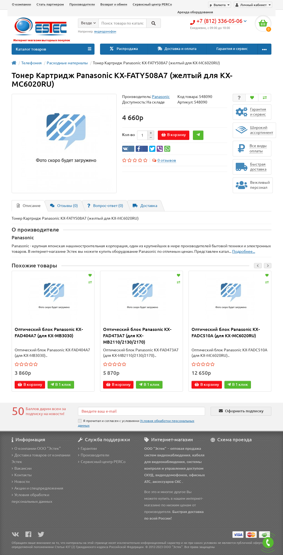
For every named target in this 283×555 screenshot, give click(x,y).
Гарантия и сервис (232, 49)
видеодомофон (105, 31)
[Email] (141, 411)
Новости (21, 481)
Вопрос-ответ (105, 205)
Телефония (31, 63)
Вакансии (22, 468)
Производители (82, 4)
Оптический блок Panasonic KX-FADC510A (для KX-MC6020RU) (226, 332)
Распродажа (124, 49)
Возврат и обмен (113, 4)
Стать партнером (50, 4)
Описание (29, 205)
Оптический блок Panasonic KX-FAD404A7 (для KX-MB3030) (49, 332)
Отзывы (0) (64, 205)
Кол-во (128, 134)
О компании (21, 4)
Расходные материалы (67, 63)
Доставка (145, 205)
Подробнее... (243, 251)
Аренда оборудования (195, 12)
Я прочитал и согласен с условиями (136, 423)
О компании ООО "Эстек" (36, 448)
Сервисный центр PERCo (152, 4)
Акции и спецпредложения (37, 488)
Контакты (22, 475)
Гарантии (87, 448)
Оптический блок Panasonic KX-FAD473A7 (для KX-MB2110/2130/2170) (137, 335)
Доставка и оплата (177, 49)
